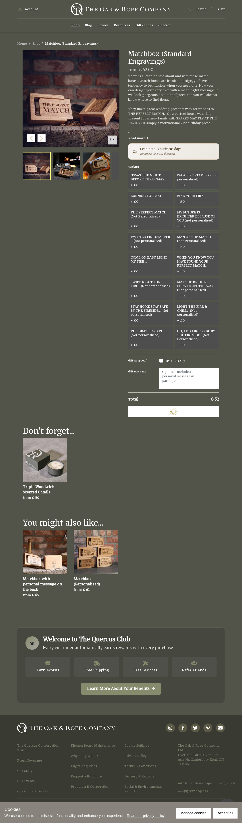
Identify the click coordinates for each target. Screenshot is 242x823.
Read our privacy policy (146, 816)
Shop (75, 25)
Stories (103, 25)
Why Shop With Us (85, 756)
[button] (114, 142)
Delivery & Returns (139, 776)
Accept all (225, 813)
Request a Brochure (86, 776)
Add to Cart (173, 411)
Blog (88, 25)
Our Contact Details (32, 791)
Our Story (25, 771)
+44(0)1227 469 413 (193, 791)
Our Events (26, 781)
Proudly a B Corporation (90, 787)
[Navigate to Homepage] (121, 9)
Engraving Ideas (84, 766)
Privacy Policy (135, 756)
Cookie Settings (136, 746)
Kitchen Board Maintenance (93, 746)
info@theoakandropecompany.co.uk (201, 783)
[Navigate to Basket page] (218, 9)
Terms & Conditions (140, 766)
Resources (122, 25)
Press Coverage (29, 760)
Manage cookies (193, 813)
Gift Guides (144, 25)
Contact (164, 25)
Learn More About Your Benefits (121, 688)
